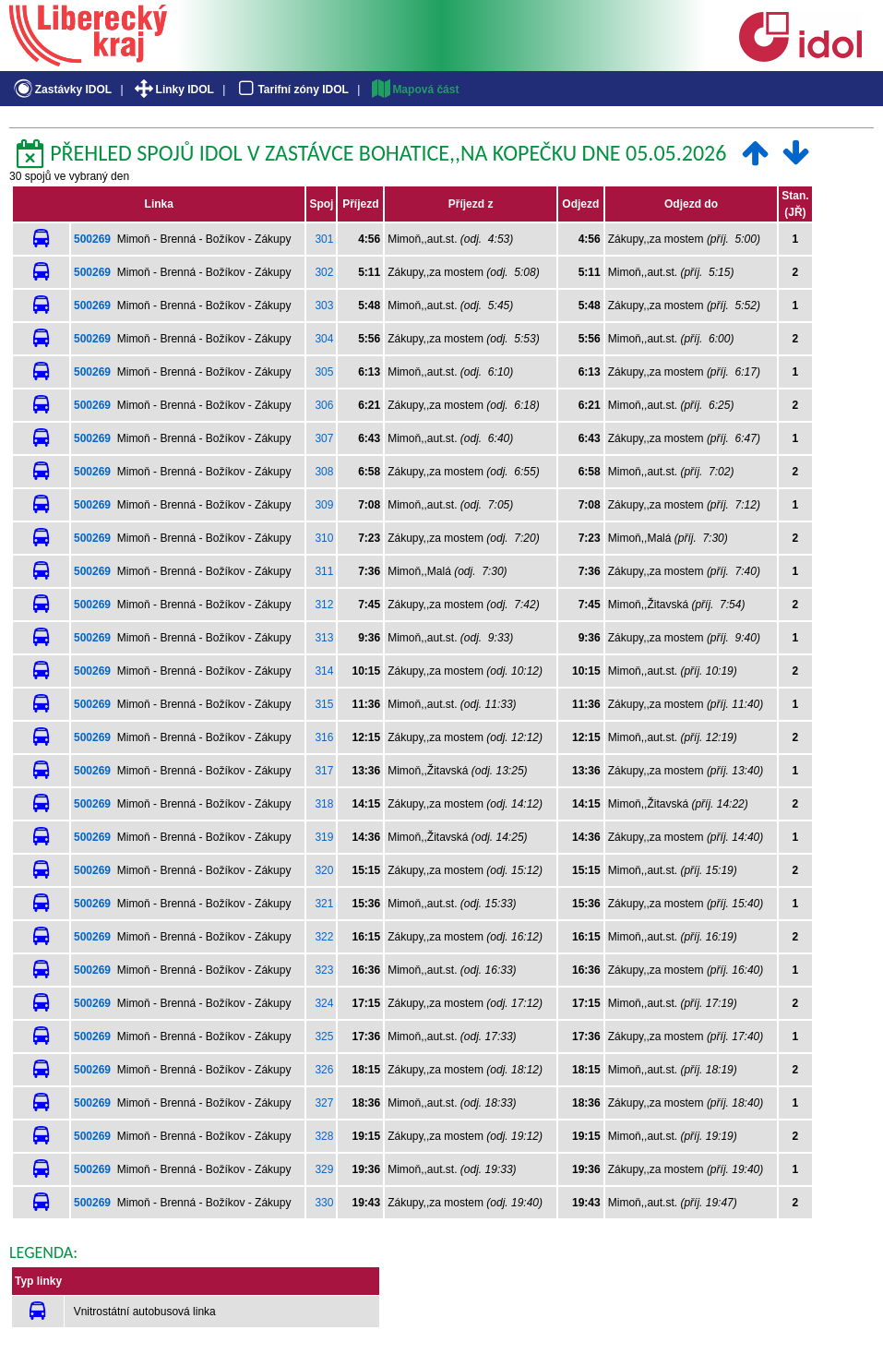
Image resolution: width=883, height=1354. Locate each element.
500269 (92, 239)
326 (324, 1069)
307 (324, 438)
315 (324, 704)
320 (324, 870)
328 (324, 1136)
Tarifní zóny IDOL (291, 89)
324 (324, 1003)
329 (324, 1169)
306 (324, 405)
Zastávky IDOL (61, 89)
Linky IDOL (173, 89)
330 (324, 1202)
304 (324, 338)
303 (324, 305)
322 (324, 936)
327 (324, 1102)
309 (324, 504)
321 (324, 903)
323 (324, 970)
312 (324, 604)
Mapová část (414, 89)
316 (324, 737)
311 (324, 571)
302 (324, 272)
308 (324, 471)
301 (324, 239)
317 (324, 770)
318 (324, 803)
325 (324, 1036)
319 (324, 837)
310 (324, 538)
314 (324, 671)
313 (324, 637)
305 (324, 371)
